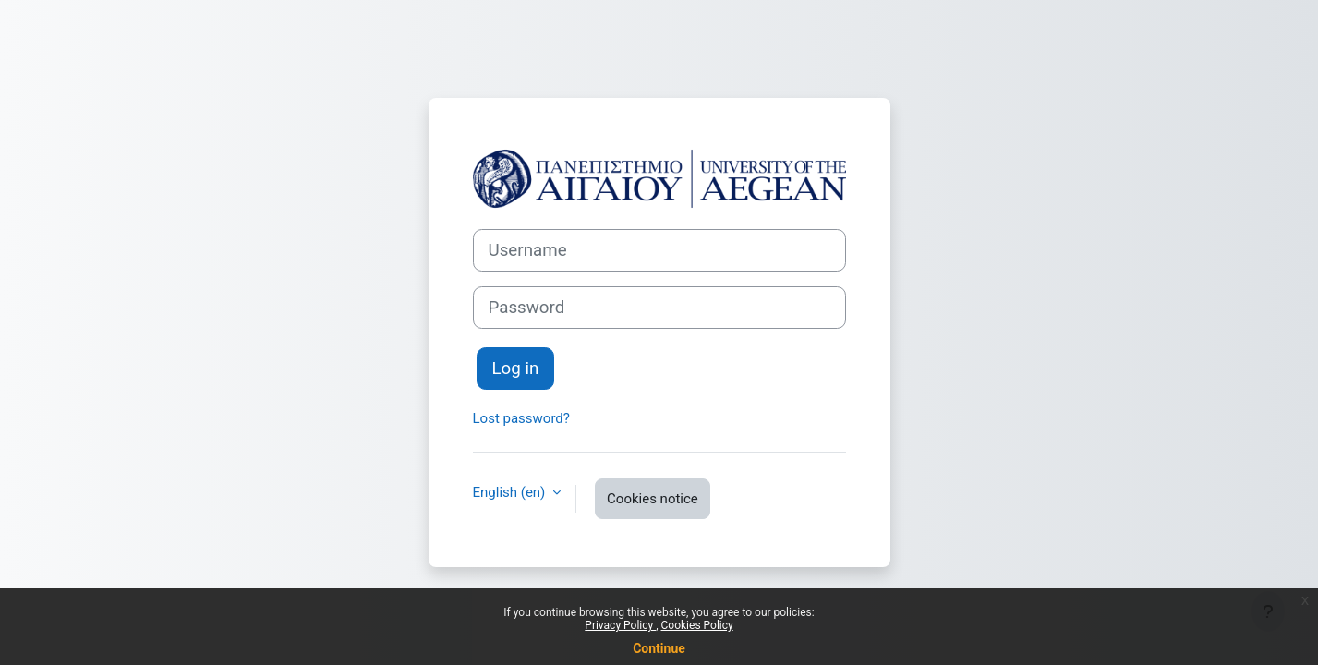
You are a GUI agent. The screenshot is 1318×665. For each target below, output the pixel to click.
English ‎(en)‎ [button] (511, 492)
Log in (515, 368)
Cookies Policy (697, 625)
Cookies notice (652, 498)
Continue (659, 648)
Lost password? (521, 418)
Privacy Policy (620, 625)
